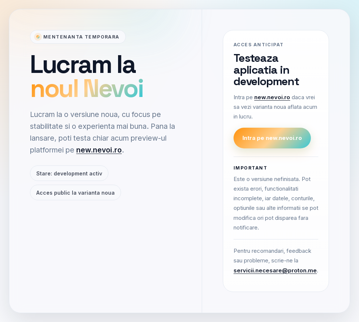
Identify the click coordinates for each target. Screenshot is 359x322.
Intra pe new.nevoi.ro (272, 137)
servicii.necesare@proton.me (275, 270)
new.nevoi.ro (99, 149)
